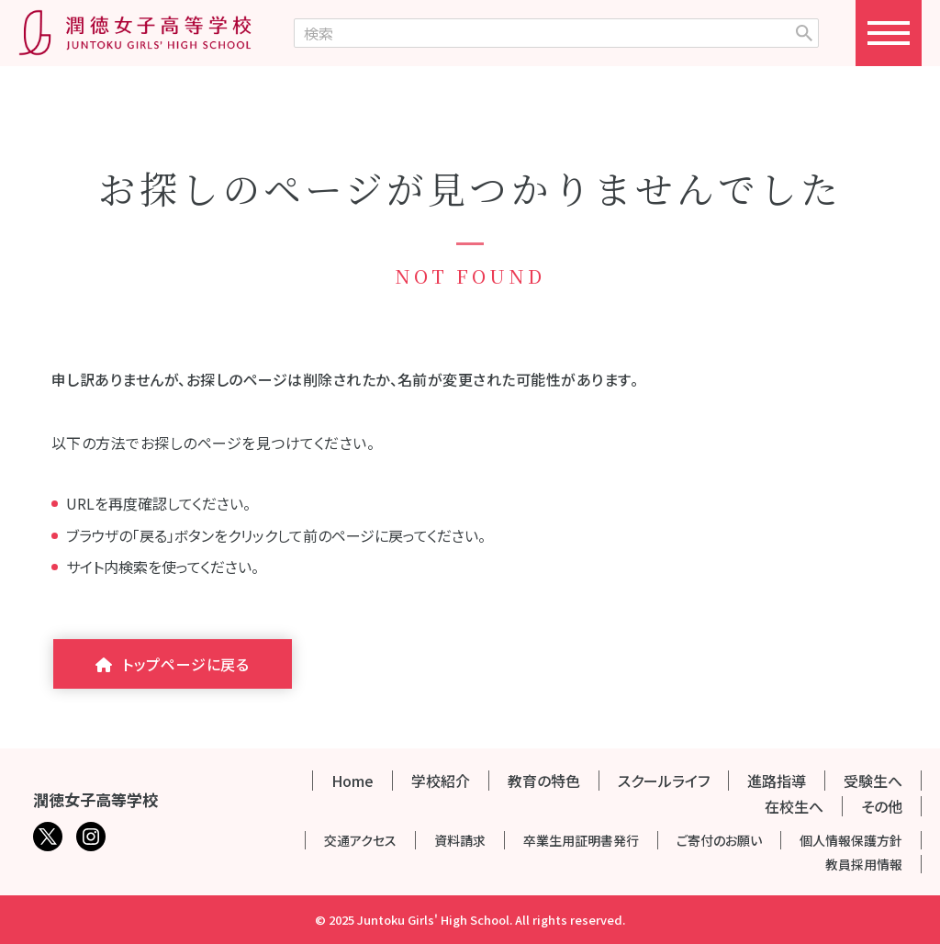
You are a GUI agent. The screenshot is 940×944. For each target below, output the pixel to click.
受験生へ (873, 780)
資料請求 (460, 840)
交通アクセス (360, 840)
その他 (881, 806)
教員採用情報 (863, 864)
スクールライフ (664, 780)
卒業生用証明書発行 (581, 840)
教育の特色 (544, 780)
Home (352, 780)
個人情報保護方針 (851, 840)
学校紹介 (440, 780)
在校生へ (794, 806)
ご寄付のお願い (719, 840)
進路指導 (776, 780)
